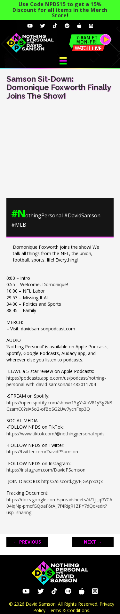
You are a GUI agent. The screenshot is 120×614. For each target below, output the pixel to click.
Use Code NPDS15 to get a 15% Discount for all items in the (60, 10)
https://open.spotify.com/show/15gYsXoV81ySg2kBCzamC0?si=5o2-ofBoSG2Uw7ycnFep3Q (59, 406)
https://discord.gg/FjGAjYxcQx (72, 481)
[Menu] (63, 61)
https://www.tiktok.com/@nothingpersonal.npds (55, 434)
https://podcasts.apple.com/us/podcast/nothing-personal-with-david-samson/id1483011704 (56, 381)
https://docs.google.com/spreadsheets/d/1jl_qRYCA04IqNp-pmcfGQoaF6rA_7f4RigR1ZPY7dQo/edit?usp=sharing (59, 506)
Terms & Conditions (68, 610)
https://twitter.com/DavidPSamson (42, 451)
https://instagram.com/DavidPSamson (45, 470)
